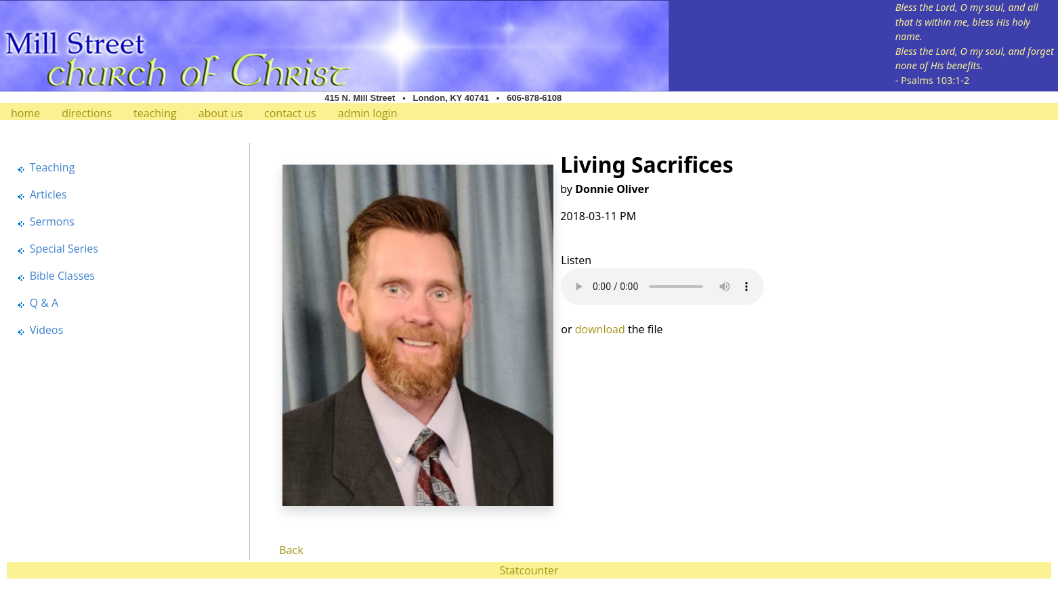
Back (291, 550)
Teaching (52, 167)
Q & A (44, 302)
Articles (48, 194)
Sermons (52, 221)
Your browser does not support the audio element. (662, 286)
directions (87, 113)
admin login (368, 113)
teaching (155, 113)
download (600, 329)
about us (220, 113)
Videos (47, 329)
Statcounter (528, 570)
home (25, 113)
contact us (290, 113)
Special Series (64, 248)
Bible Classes (62, 275)
